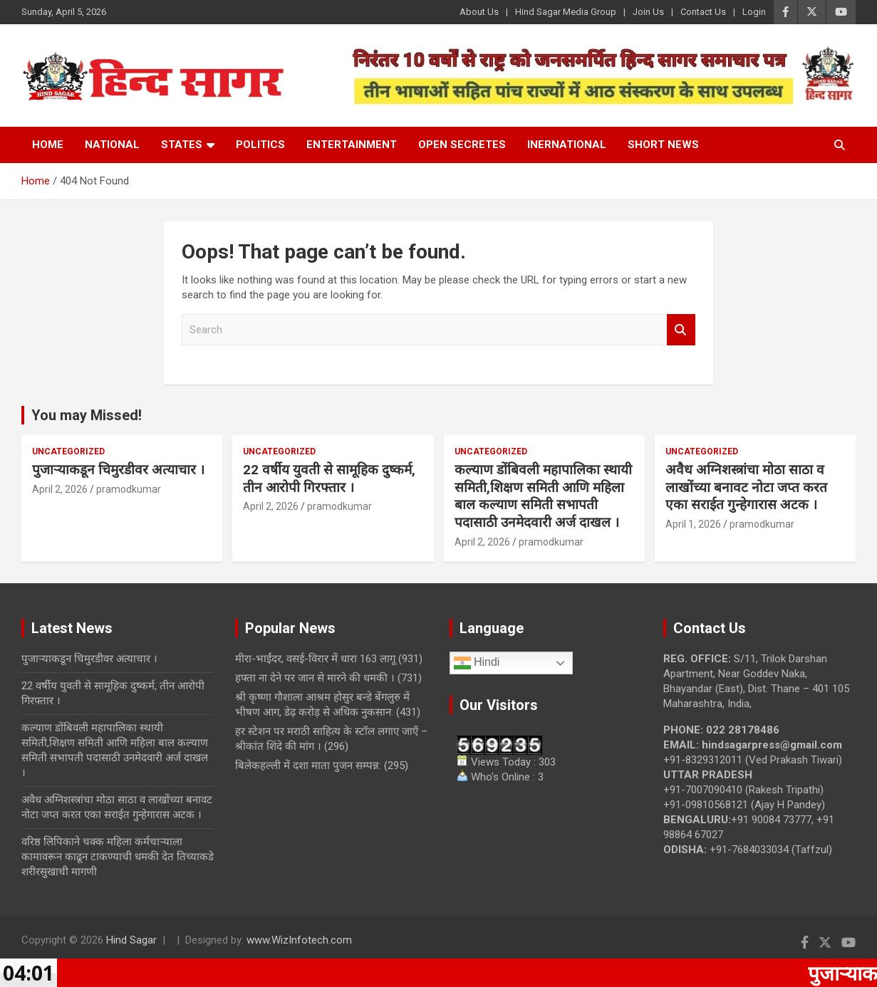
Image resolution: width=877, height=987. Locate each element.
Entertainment (351, 144)
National (112, 144)
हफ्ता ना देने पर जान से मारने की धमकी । (315, 678)
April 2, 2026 (60, 489)
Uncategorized (68, 451)
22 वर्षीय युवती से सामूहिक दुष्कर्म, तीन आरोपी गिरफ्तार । (329, 478)
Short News (663, 144)
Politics (260, 144)
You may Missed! (86, 415)
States (181, 144)
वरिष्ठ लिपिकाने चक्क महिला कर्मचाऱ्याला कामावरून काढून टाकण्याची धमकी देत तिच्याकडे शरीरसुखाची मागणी (117, 856)
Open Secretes (462, 144)
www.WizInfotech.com (299, 940)
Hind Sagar (131, 940)
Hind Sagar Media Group (565, 11)
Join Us (648, 11)
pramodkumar (128, 489)
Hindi (477, 663)
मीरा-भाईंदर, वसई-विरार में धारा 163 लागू (315, 658)
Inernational (566, 144)
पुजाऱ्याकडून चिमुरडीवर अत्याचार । (118, 469)
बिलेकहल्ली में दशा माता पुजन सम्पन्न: (308, 765)
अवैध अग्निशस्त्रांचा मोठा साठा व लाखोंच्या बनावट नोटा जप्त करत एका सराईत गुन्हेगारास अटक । (746, 487)
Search (681, 330)
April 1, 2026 (693, 524)
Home (47, 144)
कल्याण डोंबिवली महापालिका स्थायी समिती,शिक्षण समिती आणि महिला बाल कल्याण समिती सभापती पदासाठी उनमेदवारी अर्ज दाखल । (543, 496)
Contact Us (703, 11)
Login (754, 11)
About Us (479, 11)
